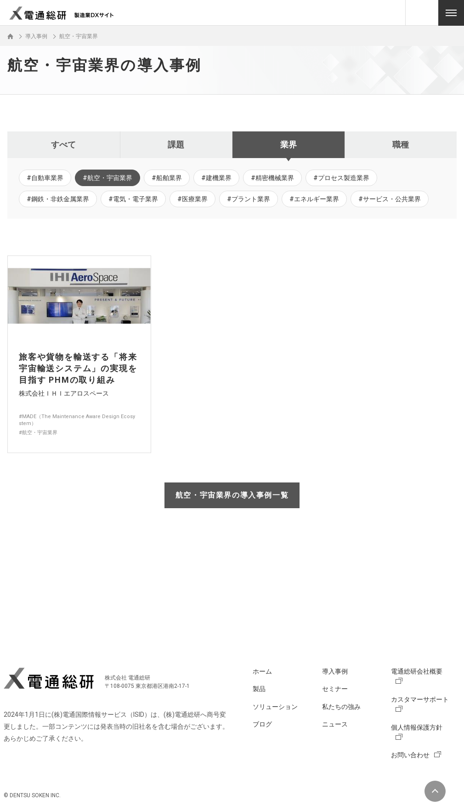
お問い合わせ (410, 755)
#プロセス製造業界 (341, 177)
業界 (288, 144)
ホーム (262, 671)
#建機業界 (216, 177)
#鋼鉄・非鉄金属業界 (58, 199)
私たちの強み (341, 706)
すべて (63, 144)
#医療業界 (192, 199)
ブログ (262, 724)
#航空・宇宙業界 (107, 177)
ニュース (335, 724)
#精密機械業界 (272, 177)
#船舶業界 (167, 177)
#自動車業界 (45, 177)
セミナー (335, 688)
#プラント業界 (248, 199)
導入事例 (335, 671)
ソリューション (275, 706)
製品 (259, 688)
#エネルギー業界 (314, 199)
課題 (176, 144)
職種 (400, 144)
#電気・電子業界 (133, 199)
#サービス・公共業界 (389, 199)
